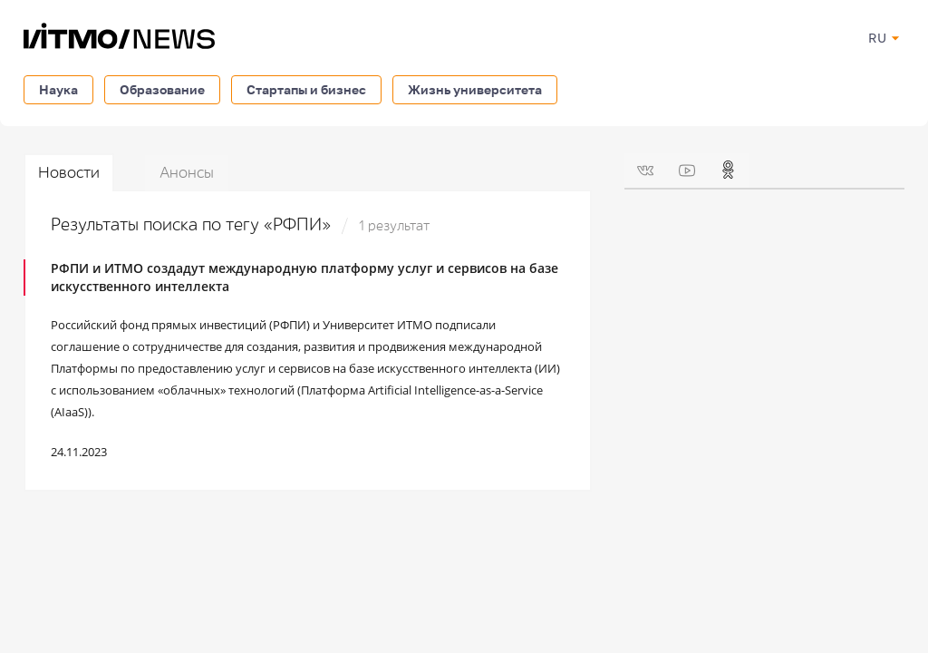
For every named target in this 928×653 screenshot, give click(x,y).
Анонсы (187, 172)
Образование (162, 89)
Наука (58, 89)
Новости (69, 172)
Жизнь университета (475, 89)
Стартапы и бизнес (306, 89)
